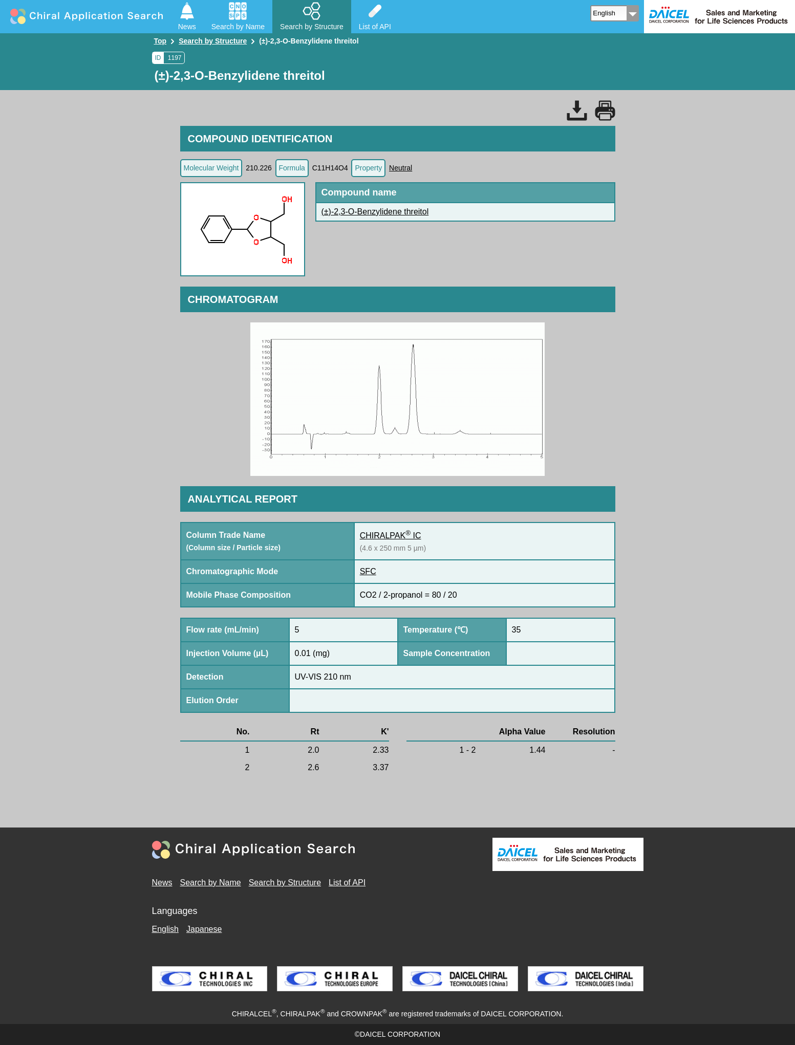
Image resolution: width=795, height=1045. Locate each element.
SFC (368, 571)
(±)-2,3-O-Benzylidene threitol (375, 211)
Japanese (204, 929)
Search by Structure (285, 882)
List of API (347, 882)
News (162, 882)
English (165, 929)
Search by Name (210, 882)
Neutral (400, 168)
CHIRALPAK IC (390, 535)
